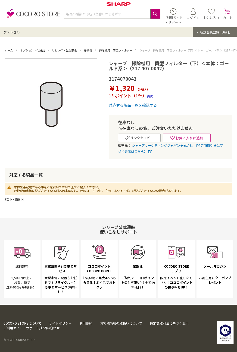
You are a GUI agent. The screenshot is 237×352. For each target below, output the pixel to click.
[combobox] (112, 14)
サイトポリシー (60, 323)
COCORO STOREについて (22, 323)
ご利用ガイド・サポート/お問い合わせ (31, 328)
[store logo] (32, 16)
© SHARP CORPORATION (19, 340)
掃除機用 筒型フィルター (116, 50)
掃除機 (88, 50)
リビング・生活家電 (65, 50)
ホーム (9, 50)
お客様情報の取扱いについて (121, 323)
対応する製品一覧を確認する (133, 105)
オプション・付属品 (33, 50)
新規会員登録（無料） (215, 32)
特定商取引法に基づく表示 (169, 323)
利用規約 (85, 323)
